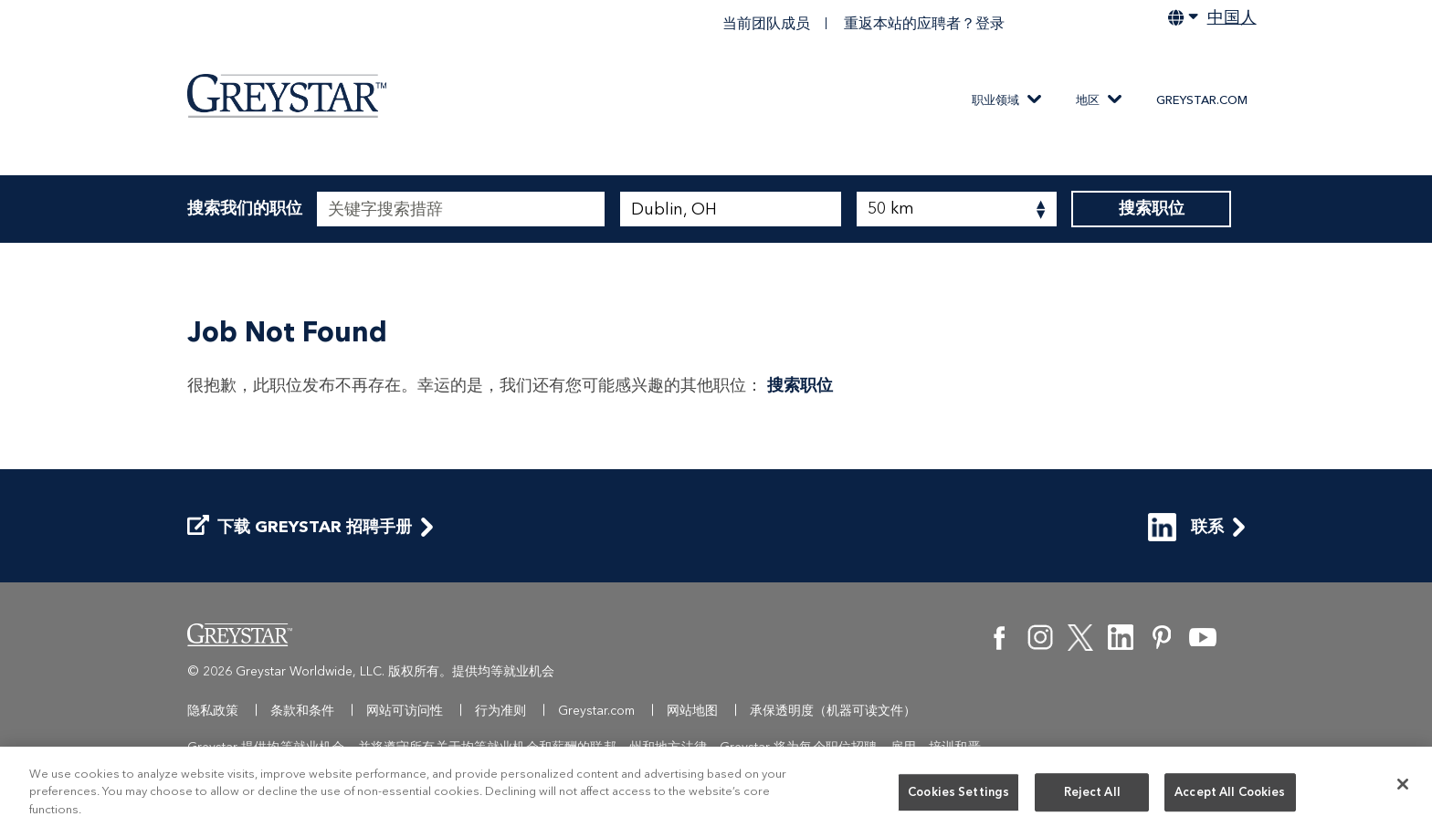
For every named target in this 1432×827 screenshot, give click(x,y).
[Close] (1403, 787)
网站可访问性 (404, 710)
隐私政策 (212, 710)
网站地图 (692, 710)
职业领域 (995, 100)
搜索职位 (1151, 209)
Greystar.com (1202, 100)
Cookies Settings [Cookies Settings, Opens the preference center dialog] (958, 795)
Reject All (1092, 795)
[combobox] (731, 209)
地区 (1088, 100)
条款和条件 (302, 710)
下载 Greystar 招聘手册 (299, 527)
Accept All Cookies (1229, 795)
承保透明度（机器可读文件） (833, 710)
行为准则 (500, 710)
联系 (1186, 527)
